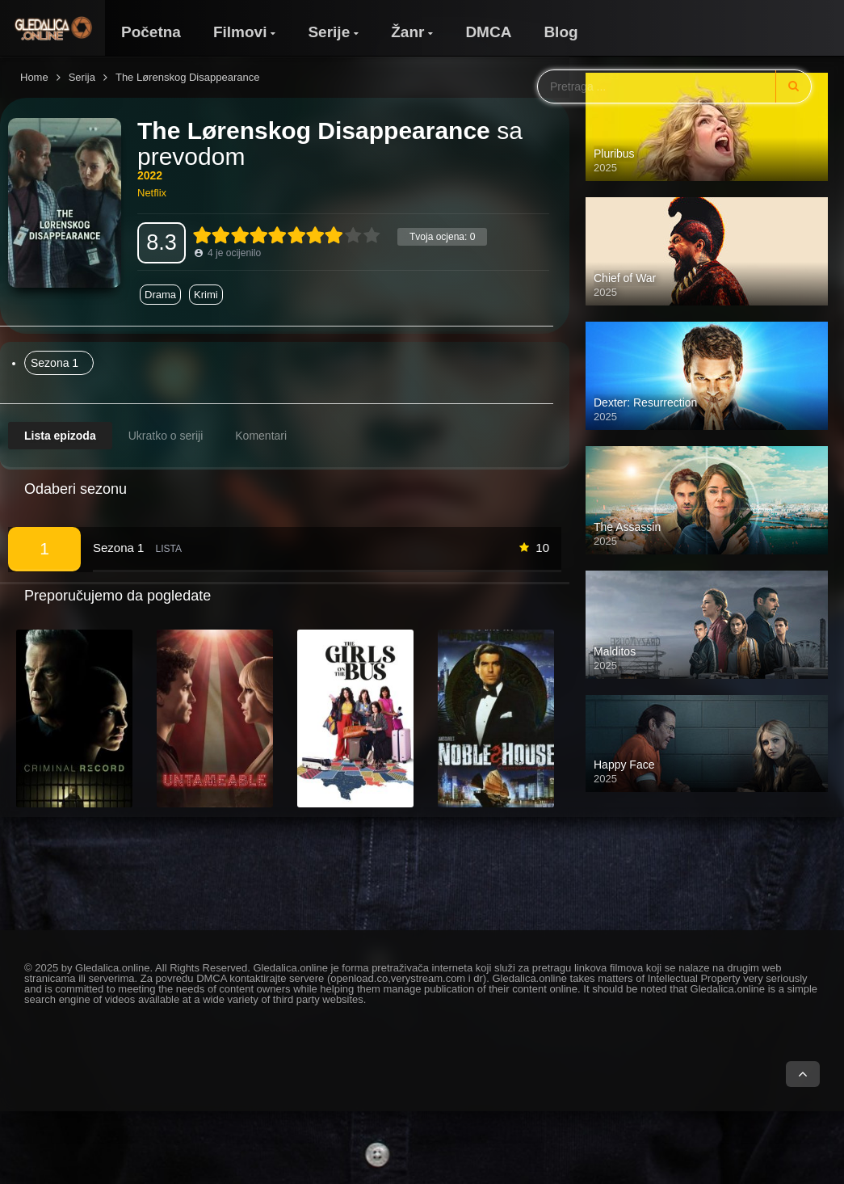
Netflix (151, 193)
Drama (160, 295)
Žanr (407, 31)
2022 (149, 175)
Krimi (206, 295)
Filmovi (240, 31)
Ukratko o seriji (166, 435)
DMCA (488, 31)
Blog (560, 31)
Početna (151, 31)
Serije (329, 31)
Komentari (261, 435)
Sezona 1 (54, 362)
